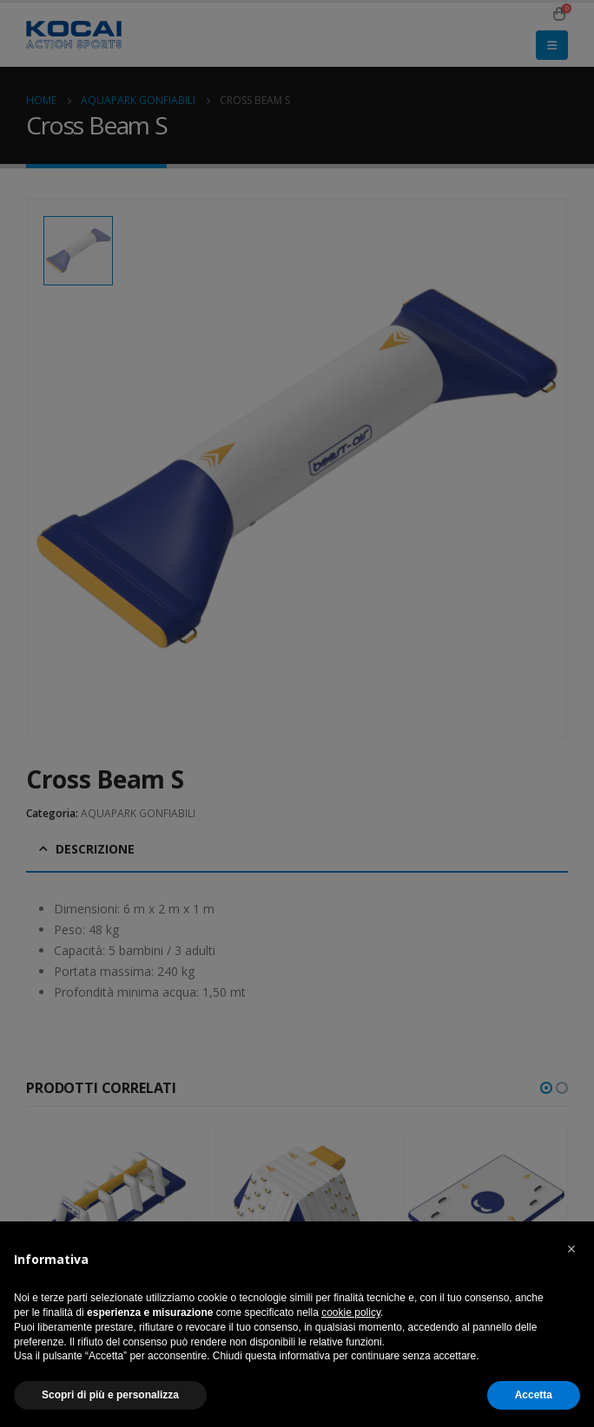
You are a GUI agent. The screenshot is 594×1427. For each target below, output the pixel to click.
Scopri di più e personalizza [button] (110, 1395)
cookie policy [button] (350, 1312)
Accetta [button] (533, 1395)
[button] (571, 1249)
